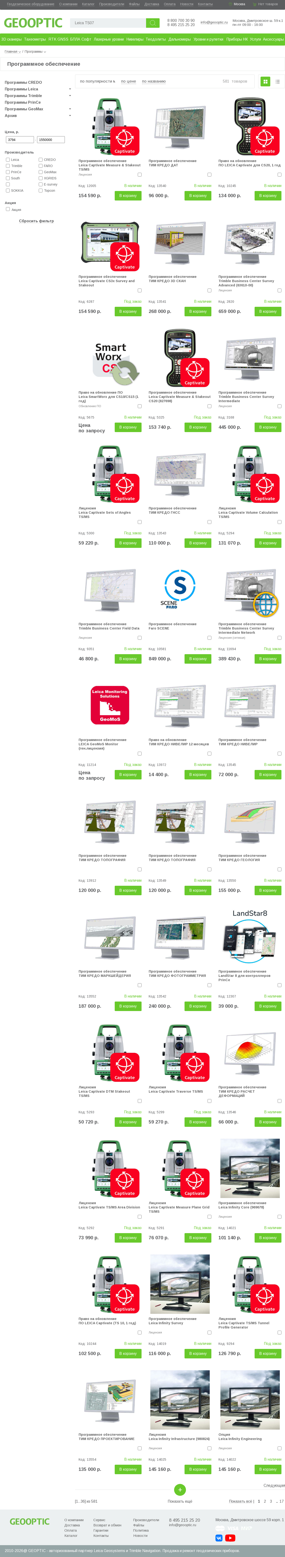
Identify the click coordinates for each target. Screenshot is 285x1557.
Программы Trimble (23, 96)
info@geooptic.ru (214, 22)
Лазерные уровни (109, 39)
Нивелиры (134, 39)
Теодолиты (156, 39)
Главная (13, 51)
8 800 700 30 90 (181, 21)
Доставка (151, 4)
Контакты (205, 4)
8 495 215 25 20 (181, 25)
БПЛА (75, 39)
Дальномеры (179, 39)
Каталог (88, 4)
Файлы (134, 4)
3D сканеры (11, 39)
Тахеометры (35, 39)
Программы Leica (21, 89)
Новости (186, 4)
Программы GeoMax (24, 109)
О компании (68, 4)
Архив (11, 116)
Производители (111, 4)
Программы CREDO (23, 82)
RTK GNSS (58, 39)
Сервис (99, 1520)
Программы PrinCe (23, 102)
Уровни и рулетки (208, 39)
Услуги (255, 39)
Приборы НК (237, 39)
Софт (86, 39)
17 (282, 1501)
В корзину (128, 196)
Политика (141, 1530)
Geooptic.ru (33, 21)
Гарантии (100, 1530)
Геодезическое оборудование (30, 4)
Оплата (170, 4)
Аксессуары (273, 39)
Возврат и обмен (107, 1525)
